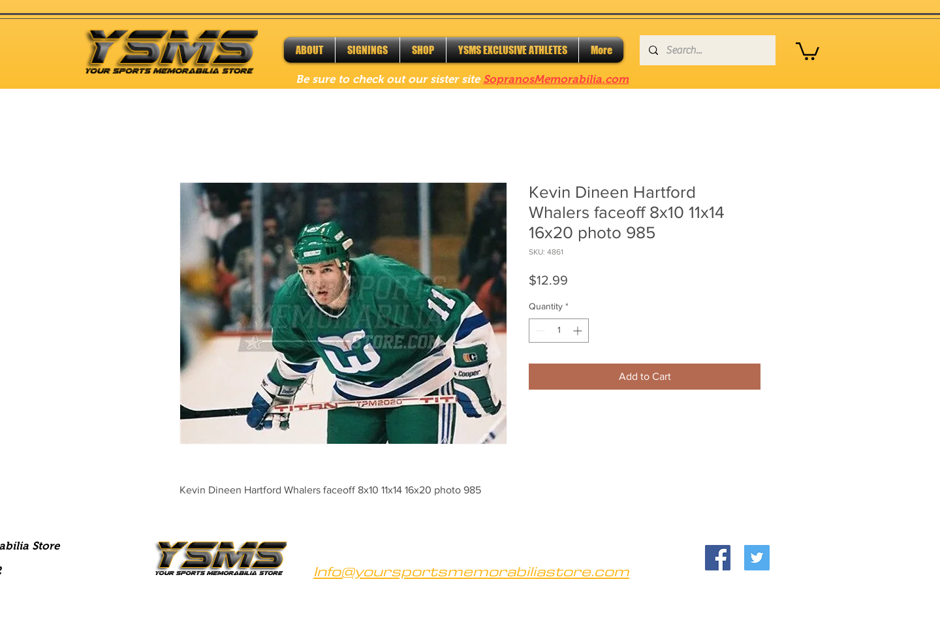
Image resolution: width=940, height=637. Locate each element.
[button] (807, 50)
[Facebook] (717, 557)
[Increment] (579, 330)
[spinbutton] (559, 330)
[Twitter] (757, 557)
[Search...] (707, 50)
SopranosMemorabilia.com (556, 79)
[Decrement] (539, 330)
